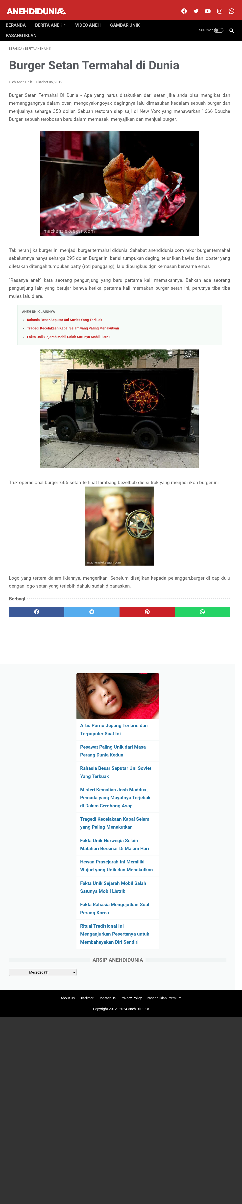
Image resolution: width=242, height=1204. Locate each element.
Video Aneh (91, 17)
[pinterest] (102, 670)
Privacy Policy (131, 723)
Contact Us (107, 723)
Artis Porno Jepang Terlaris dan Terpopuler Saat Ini (204, 91)
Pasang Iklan (24, 27)
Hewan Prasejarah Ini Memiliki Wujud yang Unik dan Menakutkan (203, 275)
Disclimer (87, 723)
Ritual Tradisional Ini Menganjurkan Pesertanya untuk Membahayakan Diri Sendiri (201, 371)
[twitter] (192, 5)
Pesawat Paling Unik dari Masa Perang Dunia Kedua (201, 120)
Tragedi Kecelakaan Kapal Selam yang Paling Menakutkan (73, 378)
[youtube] (204, 5)
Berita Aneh (52, 17)
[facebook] (180, 5)
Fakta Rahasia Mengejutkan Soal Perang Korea (199, 334)
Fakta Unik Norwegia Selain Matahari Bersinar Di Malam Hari (204, 246)
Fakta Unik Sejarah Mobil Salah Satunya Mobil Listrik (68, 386)
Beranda (19, 17)
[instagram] (216, 5)
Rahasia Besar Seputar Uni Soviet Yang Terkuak (64, 369)
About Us (68, 723)
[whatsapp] (139, 670)
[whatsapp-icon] (227, 5)
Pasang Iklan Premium (164, 723)
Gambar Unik (128, 17)
